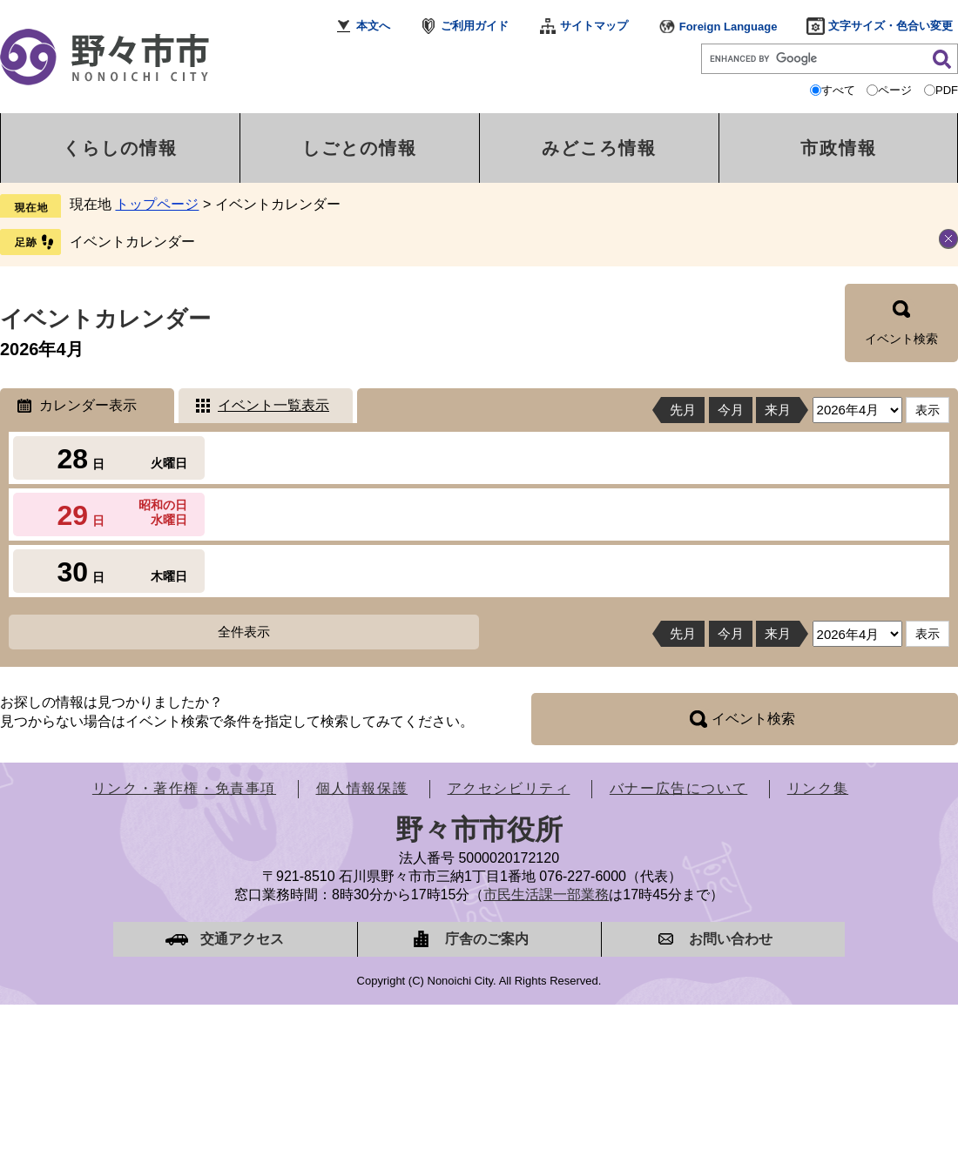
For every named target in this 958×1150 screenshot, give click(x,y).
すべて (838, 90)
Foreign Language (728, 26)
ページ (895, 90)
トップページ (157, 204)
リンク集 (817, 788)
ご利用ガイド (475, 25)
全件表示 (244, 631)
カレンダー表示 (88, 405)
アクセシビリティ (509, 788)
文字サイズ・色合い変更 (890, 25)
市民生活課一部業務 (546, 894)
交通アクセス (242, 938)
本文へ (373, 25)
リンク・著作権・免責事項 (184, 788)
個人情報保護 (362, 788)
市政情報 (838, 148)
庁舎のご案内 (487, 938)
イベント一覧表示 (273, 405)
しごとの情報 (359, 148)
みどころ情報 (599, 148)
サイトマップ (594, 25)
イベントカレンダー (132, 241)
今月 (731, 409)
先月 (683, 409)
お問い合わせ (730, 938)
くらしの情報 (120, 148)
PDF (946, 90)
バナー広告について (678, 788)
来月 (778, 409)
